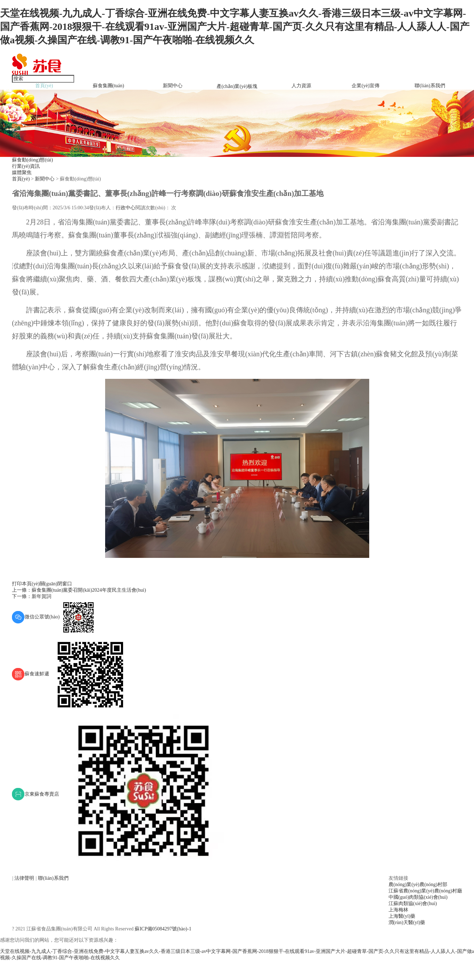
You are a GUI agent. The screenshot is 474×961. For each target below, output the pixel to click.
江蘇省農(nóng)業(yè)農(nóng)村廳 (425, 890)
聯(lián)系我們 (430, 85)
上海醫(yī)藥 (402, 916)
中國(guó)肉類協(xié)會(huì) (418, 897)
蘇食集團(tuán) (108, 85)
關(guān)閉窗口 (56, 583)
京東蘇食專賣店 (118, 794)
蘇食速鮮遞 (70, 673)
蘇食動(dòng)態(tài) (32, 160)
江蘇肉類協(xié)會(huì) (413, 903)
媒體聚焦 (22, 172)
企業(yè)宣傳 (365, 85)
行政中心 (125, 207)
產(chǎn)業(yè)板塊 (237, 86)
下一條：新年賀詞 (31, 596)
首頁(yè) (44, 85)
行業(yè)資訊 (26, 166)
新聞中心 (172, 85)
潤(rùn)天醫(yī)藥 (407, 922)
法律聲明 (25, 878)
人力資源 (301, 85)
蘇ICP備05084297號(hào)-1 (163, 928)
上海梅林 (398, 909)
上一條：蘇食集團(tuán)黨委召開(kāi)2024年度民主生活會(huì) (79, 590)
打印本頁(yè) (26, 583)
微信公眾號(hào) (54, 616)
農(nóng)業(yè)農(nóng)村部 (418, 884)
